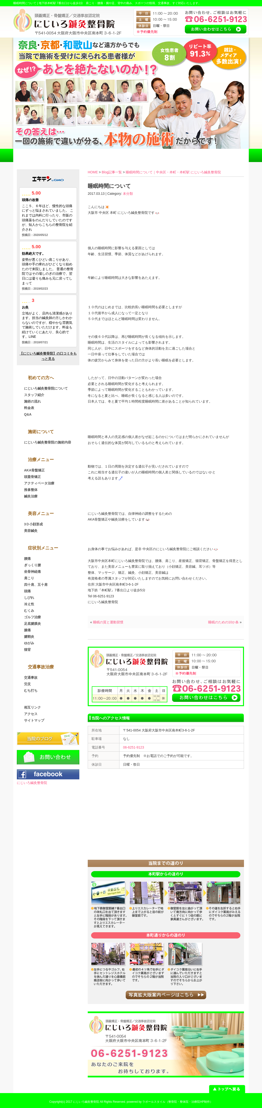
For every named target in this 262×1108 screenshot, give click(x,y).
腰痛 (27, 559)
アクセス (178, 155)
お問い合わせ (225, 155)
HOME (37, 155)
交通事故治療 (83, 155)
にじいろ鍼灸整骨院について (46, 388)
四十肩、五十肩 (36, 585)
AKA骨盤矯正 (34, 470)
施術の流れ (32, 401)
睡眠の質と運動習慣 (108, 622)
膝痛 (27, 630)
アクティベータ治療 (39, 483)
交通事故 (30, 677)
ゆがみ (29, 643)
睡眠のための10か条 (223, 622)
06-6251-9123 (133, 747)
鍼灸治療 (30, 496)
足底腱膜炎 (32, 624)
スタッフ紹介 (34, 395)
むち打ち (30, 690)
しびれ (29, 598)
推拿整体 (30, 490)
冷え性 (29, 604)
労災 (27, 684)
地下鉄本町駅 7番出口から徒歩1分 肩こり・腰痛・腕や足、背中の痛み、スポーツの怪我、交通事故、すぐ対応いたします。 (120, 3)
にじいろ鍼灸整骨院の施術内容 (47, 442)
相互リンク (32, 707)
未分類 (128, 194)
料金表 (131, 155)
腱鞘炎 (29, 637)
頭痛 (27, 591)
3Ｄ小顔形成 (33, 524)
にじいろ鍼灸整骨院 (32, 783)
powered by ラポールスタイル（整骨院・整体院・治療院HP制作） (170, 1101)
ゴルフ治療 (32, 617)
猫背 (27, 650)
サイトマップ (34, 720)
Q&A (27, 414)
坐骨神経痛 (32, 572)
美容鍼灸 (30, 531)
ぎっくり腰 (32, 565)
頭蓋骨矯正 (32, 477)
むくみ (29, 611)
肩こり (29, 578)
